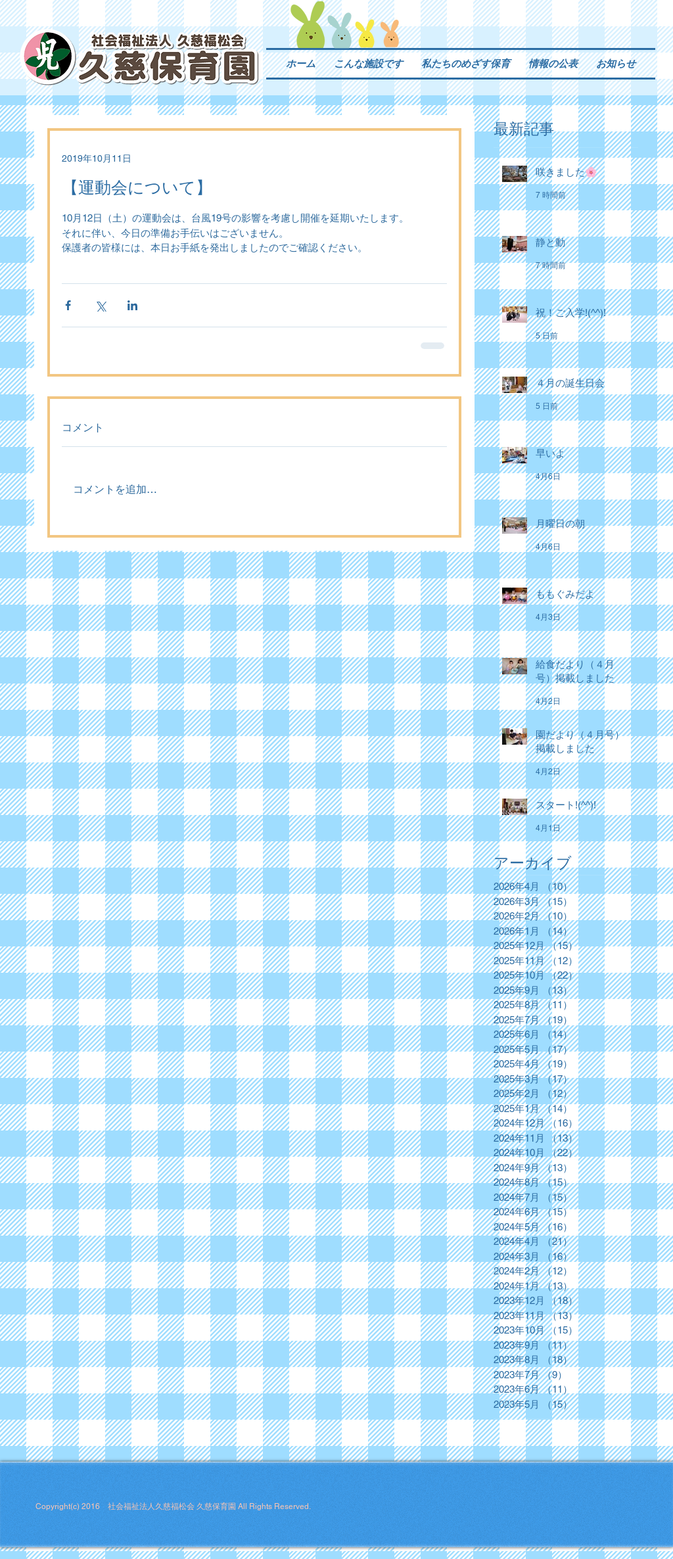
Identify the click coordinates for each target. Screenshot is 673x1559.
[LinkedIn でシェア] (132, 305)
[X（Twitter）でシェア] (100, 305)
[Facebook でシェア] (68, 305)
